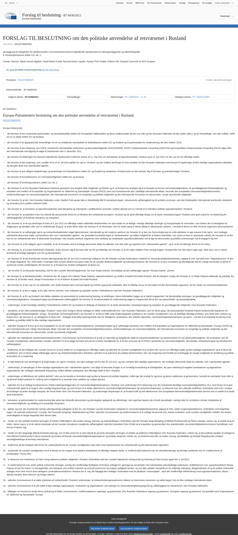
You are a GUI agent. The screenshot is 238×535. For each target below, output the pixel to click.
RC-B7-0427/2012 (50, 70)
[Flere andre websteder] (224, 3)
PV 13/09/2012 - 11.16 (135, 97)
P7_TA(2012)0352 (201, 97)
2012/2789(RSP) (26, 80)
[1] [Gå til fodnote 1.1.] (191, 133)
